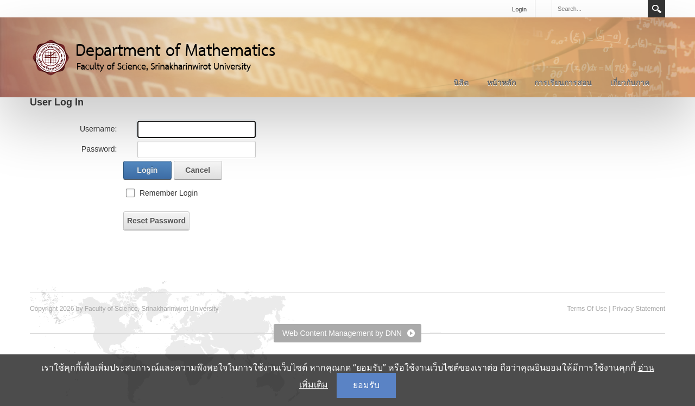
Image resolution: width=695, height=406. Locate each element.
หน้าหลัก (501, 82)
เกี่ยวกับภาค (629, 82)
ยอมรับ (366, 385)
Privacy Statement (638, 309)
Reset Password (156, 220)
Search (656, 8)
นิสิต (461, 82)
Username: (98, 128)
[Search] (599, 8)
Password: (99, 149)
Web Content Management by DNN (342, 333)
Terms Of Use (586, 309)
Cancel (197, 170)
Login (519, 9)
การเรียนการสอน (563, 82)
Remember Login (169, 193)
